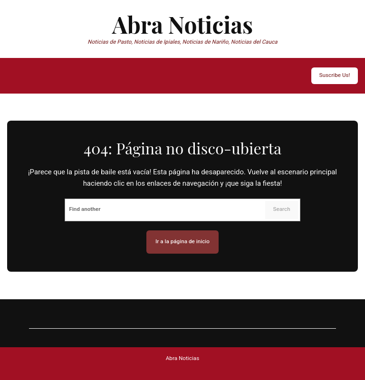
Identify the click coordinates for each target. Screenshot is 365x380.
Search (281, 209)
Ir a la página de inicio (182, 242)
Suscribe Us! (334, 75)
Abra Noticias (182, 24)
